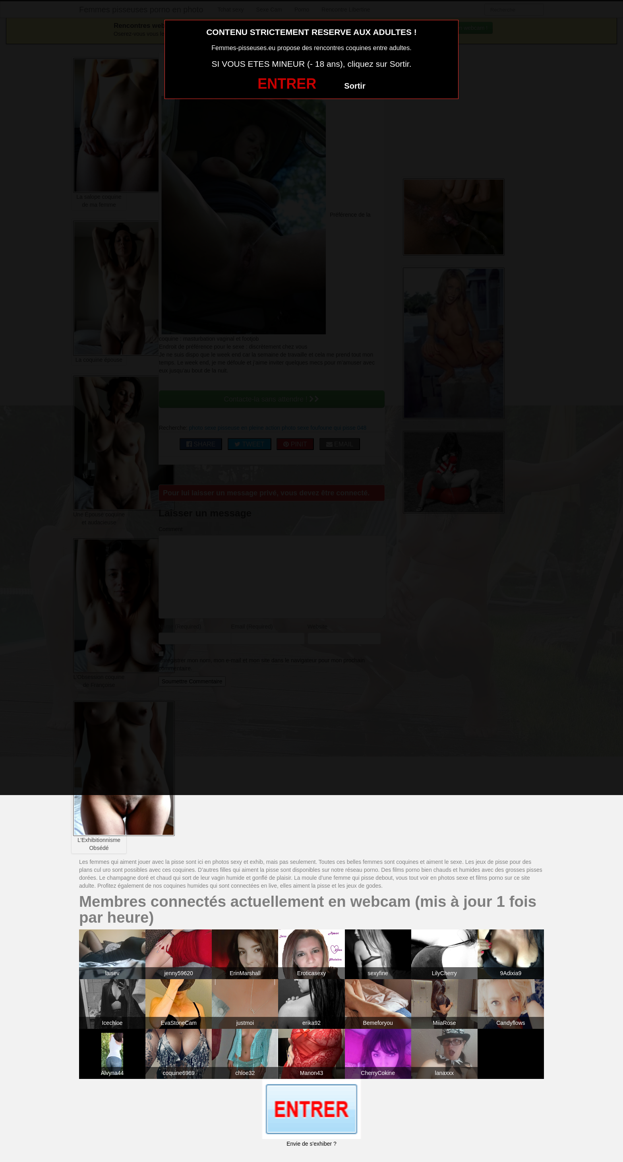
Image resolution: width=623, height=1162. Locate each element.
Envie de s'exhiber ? (311, 1144)
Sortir (354, 85)
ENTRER (286, 84)
